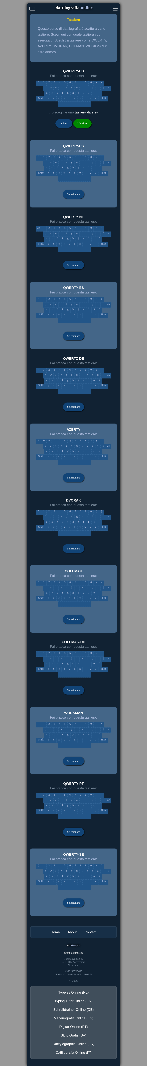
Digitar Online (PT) (73, 1027)
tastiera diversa (86, 112)
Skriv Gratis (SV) (73, 1035)
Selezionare (73, 194)
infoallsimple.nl (74, 952)
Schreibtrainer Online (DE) (73, 1009)
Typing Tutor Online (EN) (73, 1001)
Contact (90, 932)
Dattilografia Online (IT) (73, 1052)
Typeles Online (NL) (73, 992)
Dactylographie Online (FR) (73, 1044)
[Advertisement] (11, 43)
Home (55, 932)
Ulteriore (82, 123)
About (72, 932)
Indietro (64, 123)
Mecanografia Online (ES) (73, 1018)
